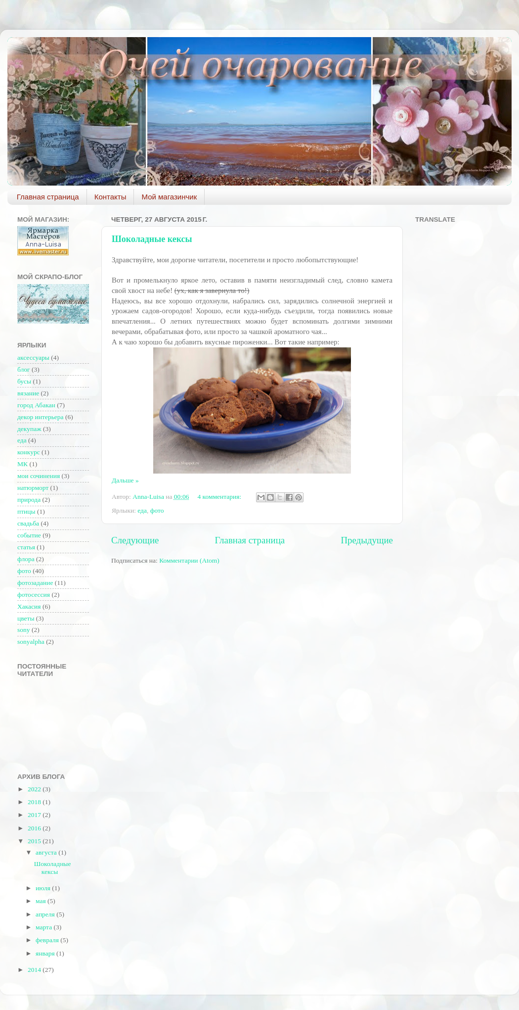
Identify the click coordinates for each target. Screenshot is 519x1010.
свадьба (28, 523)
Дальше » (125, 480)
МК (22, 464)
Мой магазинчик (169, 196)
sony (23, 629)
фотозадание (35, 582)
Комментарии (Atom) (189, 560)
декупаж (29, 429)
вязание (28, 393)
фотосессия (33, 594)
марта (44, 927)
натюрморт (32, 487)
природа (29, 499)
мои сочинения (38, 476)
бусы (24, 381)
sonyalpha (30, 641)
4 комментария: (220, 496)
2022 (35, 789)
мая (41, 901)
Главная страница (48, 196)
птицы (26, 511)
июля (44, 888)
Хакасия (29, 606)
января (46, 953)
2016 (35, 828)
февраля (48, 940)
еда (142, 510)
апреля (46, 914)
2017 (35, 814)
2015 (35, 841)
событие (29, 535)
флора (26, 559)
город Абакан (36, 405)
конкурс (28, 452)
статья (26, 547)
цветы (25, 618)
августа (47, 852)
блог (23, 369)
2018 (35, 802)
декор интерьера (40, 417)
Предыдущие (367, 540)
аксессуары (33, 357)
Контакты (110, 196)
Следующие (135, 540)
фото (157, 510)
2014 (35, 969)
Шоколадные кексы (152, 239)
